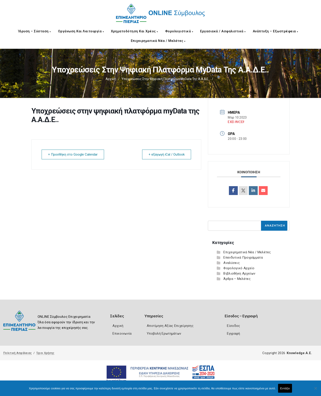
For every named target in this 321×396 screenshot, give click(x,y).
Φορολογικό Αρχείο (238, 268)
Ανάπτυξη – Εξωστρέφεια (275, 31)
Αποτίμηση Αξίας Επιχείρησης (170, 326)
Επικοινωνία (121, 334)
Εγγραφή (233, 334)
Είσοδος (233, 326)
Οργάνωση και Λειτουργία (81, 31)
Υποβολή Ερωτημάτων (164, 334)
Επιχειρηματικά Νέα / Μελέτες (158, 41)
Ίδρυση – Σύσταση (34, 31)
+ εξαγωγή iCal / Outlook (167, 154)
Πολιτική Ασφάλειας (17, 353)
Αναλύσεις (231, 263)
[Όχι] (315, 390)
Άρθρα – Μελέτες (237, 279)
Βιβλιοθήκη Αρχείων (239, 273)
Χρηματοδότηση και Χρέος (134, 31)
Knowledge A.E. (299, 353)
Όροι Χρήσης (45, 353)
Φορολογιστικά (179, 31)
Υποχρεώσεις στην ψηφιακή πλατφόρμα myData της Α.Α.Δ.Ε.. (166, 79)
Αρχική (111, 79)
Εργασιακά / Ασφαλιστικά (223, 31)
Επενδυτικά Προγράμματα (243, 257)
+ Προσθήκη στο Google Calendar (73, 154)
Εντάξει (285, 388)
